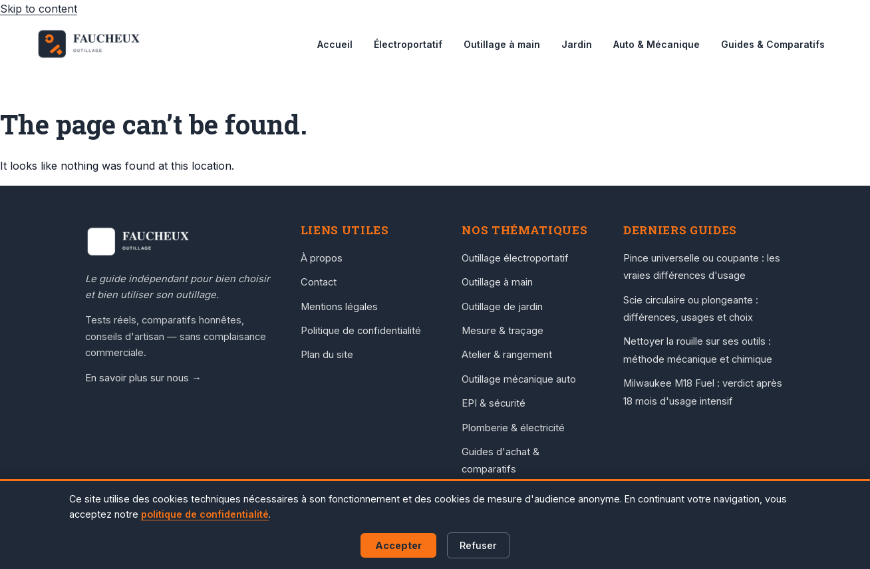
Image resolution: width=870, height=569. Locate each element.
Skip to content (38, 8)
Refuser (478, 545)
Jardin (576, 44)
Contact (319, 282)
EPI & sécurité (493, 403)
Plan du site (327, 355)
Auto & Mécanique (656, 44)
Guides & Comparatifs (773, 44)
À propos (322, 258)
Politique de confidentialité (361, 331)
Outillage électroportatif (515, 258)
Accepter (398, 545)
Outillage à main (502, 44)
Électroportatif (408, 44)
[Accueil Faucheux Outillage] (179, 241)
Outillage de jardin (502, 307)
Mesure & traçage (502, 331)
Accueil (335, 44)
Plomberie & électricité (513, 428)
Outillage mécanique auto (519, 379)
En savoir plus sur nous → (143, 378)
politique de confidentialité (205, 514)
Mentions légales (339, 307)
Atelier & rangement (507, 355)
